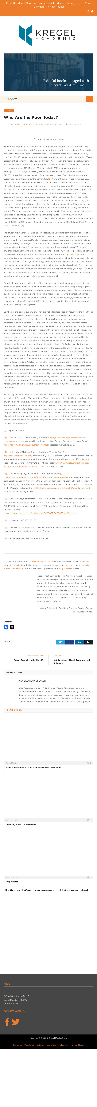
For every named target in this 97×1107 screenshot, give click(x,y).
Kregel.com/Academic (51, 3)
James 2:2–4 (74, 254)
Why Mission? (12, 882)
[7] (71, 297)
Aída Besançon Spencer (27, 124)
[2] (49, 179)
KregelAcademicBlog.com (21, 3)
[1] (55, 161)
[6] (64, 251)
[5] (22, 226)
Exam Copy (84, 3)
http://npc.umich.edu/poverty (18, 456)
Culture (9, 110)
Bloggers (39, 6)
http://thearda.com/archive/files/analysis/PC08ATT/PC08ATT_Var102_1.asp (40, 513)
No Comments (74, 124)
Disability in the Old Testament (21, 824)
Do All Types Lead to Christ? (28, 660)
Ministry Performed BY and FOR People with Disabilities (33, 767)
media (69, 569)
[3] (11, 186)
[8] (41, 319)
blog (61, 569)
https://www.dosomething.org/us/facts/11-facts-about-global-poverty (37, 477)
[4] (84, 200)
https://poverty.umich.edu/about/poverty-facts (26, 445)
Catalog (70, 3)
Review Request (55, 6)
